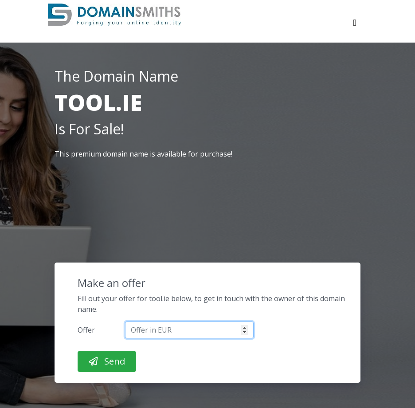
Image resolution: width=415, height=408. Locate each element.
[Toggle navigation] (354, 25)
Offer (86, 330)
